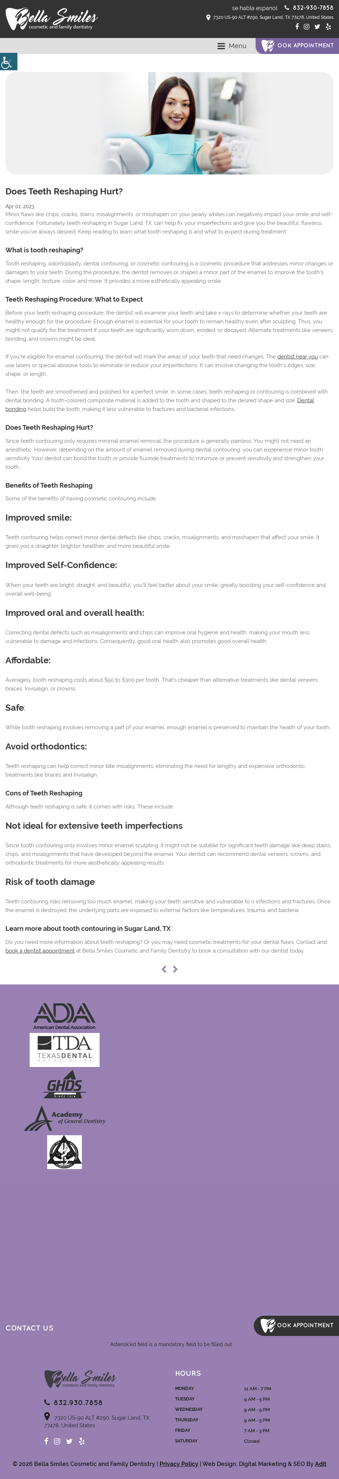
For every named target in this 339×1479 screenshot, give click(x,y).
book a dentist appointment (40, 951)
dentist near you (297, 356)
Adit (320, 1464)
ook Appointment (305, 46)
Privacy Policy (179, 1464)
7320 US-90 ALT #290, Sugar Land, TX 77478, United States (270, 17)
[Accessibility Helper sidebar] (8, 61)
